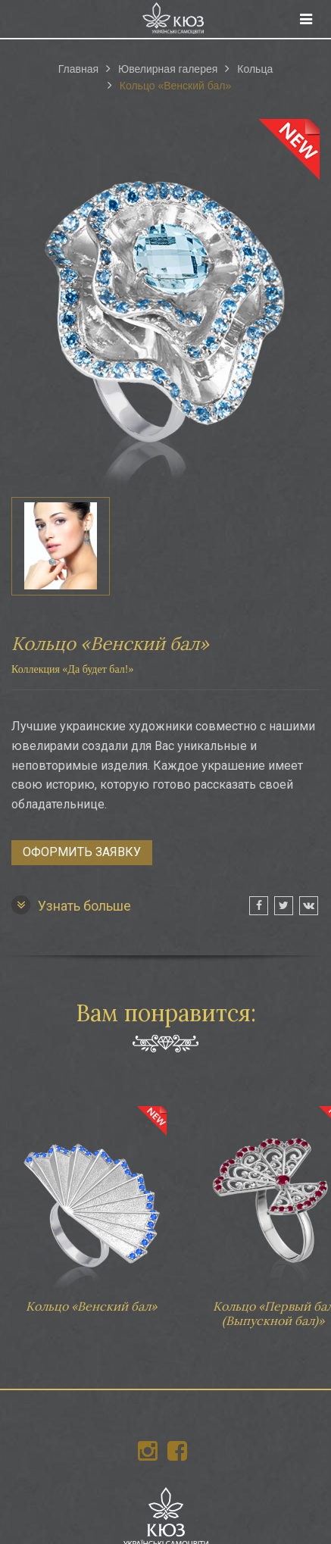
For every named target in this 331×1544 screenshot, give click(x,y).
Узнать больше (71, 904)
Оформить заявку (82, 852)
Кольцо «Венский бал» (91, 1202)
